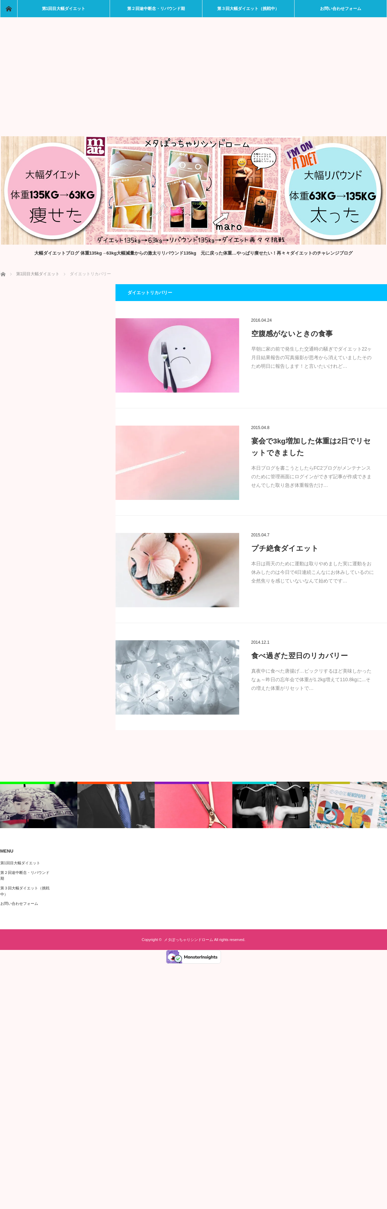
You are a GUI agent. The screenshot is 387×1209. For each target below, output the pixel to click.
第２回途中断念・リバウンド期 (156, 8)
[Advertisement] (193, 84)
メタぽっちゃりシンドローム (188, 940)
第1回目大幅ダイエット (64, 8)
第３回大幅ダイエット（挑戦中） (248, 8)
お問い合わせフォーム (340, 8)
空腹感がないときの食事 (292, 334)
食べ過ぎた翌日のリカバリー (299, 656)
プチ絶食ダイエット (285, 548)
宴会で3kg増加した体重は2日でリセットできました (311, 447)
